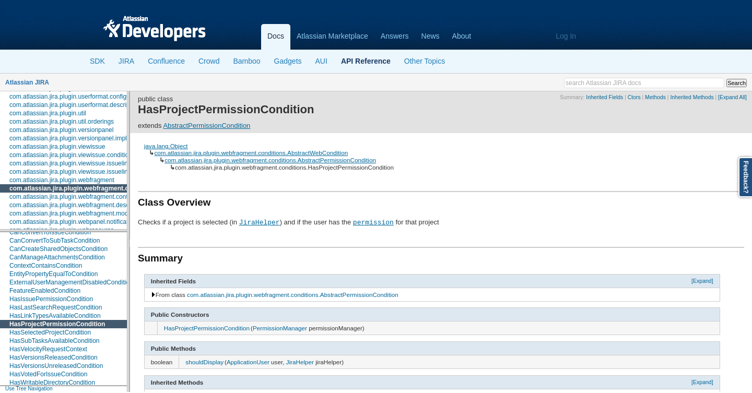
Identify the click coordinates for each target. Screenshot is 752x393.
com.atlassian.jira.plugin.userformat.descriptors (74, 105)
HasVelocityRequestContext (48, 349)
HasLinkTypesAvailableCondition (55, 315)
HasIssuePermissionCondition (51, 299)
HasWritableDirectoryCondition (52, 382)
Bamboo (246, 61)
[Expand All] (732, 97)
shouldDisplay (204, 362)
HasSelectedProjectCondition (50, 332)
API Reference (366, 61)
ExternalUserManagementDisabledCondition (71, 282)
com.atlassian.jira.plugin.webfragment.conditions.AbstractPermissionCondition (270, 160)
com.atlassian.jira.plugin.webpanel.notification (72, 221)
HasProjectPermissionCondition (57, 324)
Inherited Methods (691, 97)
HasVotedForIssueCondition (48, 374)
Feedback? (745, 177)
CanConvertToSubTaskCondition (54, 240)
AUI (321, 61)
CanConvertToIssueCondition (50, 232)
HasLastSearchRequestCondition (55, 307)
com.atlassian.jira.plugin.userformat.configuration (77, 96)
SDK (97, 61)
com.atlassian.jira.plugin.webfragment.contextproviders (85, 196)
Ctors (634, 97)
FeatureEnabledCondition (44, 290)
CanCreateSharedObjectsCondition (58, 249)
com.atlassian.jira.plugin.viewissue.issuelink (70, 163)
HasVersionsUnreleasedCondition (56, 366)
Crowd (208, 61)
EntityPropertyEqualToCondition (53, 274)
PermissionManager (280, 328)
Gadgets (288, 61)
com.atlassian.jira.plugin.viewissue (57, 146)
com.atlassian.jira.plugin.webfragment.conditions (83, 188)
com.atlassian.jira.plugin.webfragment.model (71, 213)
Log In (566, 36)
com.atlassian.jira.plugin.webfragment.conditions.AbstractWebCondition (251, 152)
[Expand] (702, 281)
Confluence (166, 61)
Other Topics (424, 61)
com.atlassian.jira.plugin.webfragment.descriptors (78, 205)
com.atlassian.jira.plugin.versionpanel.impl (68, 138)
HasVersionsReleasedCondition (53, 357)
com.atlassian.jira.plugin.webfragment (61, 180)
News (430, 36)
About (462, 36)
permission (373, 222)
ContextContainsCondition (45, 265)
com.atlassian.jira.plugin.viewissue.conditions (72, 155)
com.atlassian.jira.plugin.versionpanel (61, 130)
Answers (395, 36)
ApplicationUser (248, 362)
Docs (275, 36)
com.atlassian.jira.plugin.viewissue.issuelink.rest (76, 171)
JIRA (126, 61)
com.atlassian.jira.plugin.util (47, 113)
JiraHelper (259, 222)
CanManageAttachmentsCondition (57, 257)
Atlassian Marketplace (332, 36)
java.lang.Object (166, 145)
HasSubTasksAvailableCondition (54, 340)
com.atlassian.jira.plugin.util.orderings (61, 121)
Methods (655, 97)
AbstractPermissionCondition (206, 125)
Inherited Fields (604, 97)
